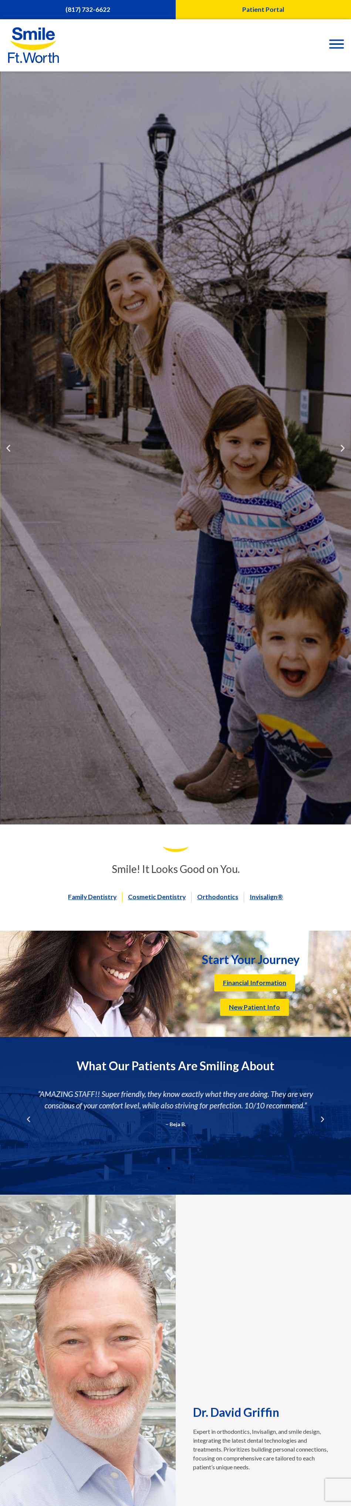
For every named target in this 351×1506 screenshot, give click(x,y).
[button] (8, 447)
